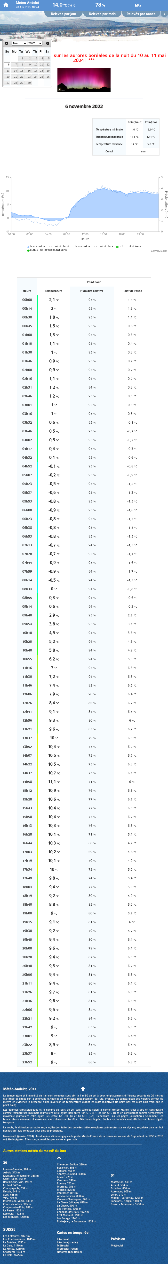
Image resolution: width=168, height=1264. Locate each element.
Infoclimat (63, 1239)
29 (21, 82)
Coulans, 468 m (66, 1170)
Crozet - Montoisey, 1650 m (127, 1204)
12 (48, 64)
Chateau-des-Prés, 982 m (18, 1207)
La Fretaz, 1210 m (13, 1248)
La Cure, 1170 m (13, 1245)
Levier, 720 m (65, 1177)
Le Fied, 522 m (12, 1185)
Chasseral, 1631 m (14, 1252)
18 (41, 70)
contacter (28, 1130)
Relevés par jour (63, 14)
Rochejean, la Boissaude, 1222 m (76, 1221)
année (59, 1139)
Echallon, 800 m (120, 1188)
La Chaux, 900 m (67, 1205)
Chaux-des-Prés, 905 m (17, 1204)
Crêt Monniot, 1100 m (70, 1215)
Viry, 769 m (10, 1197)
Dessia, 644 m (11, 1191)
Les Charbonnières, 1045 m (19, 1239)
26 (48, 76)
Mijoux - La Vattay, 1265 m (127, 1197)
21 (15, 76)
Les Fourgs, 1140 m (68, 1218)
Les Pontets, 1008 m (69, 1208)
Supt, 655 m (10, 1194)
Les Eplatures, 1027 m (16, 1236)
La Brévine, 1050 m (14, 1242)
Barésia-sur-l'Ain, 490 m (17, 1182)
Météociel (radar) (67, 1248)
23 (29, 76)
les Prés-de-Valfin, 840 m (18, 1201)
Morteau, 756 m (66, 1186)
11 (41, 64)
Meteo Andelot (27, 3)
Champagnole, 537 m (15, 1188)
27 (8, 82)
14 (15, 70)
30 (29, 82)
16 (29, 70)
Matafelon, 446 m (121, 1182)
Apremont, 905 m (121, 1191)
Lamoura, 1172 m (13, 1213)
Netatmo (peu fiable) (69, 1252)
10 (35, 64)
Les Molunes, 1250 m (16, 1216)
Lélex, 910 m (118, 1194)
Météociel (63, 1245)
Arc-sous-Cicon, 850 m (70, 1196)
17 (35, 70)
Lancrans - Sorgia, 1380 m (126, 1201)
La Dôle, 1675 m (13, 1255)
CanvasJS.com (159, 251)
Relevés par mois (102, 14)
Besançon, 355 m (67, 1167)
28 (15, 82)
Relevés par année (141, 14)
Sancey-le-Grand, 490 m (71, 1174)
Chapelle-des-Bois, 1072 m (73, 1212)
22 (21, 76)
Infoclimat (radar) (67, 1242)
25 (41, 76)
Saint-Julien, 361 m (14, 1178)
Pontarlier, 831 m (67, 1193)
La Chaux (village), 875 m (72, 1202)
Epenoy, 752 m (65, 1183)
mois (74, 1139)
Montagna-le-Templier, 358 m (21, 1175)
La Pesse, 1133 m (13, 1210)
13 (8, 70)
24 (35, 76)
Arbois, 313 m (11, 1172)
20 (8, 76)
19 (48, 70)
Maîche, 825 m (66, 1189)
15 (21, 70)
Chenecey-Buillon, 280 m (72, 1164)
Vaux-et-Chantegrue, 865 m (73, 1199)
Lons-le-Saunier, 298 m (17, 1169)
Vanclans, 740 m (66, 1180)
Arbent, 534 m (119, 1185)
